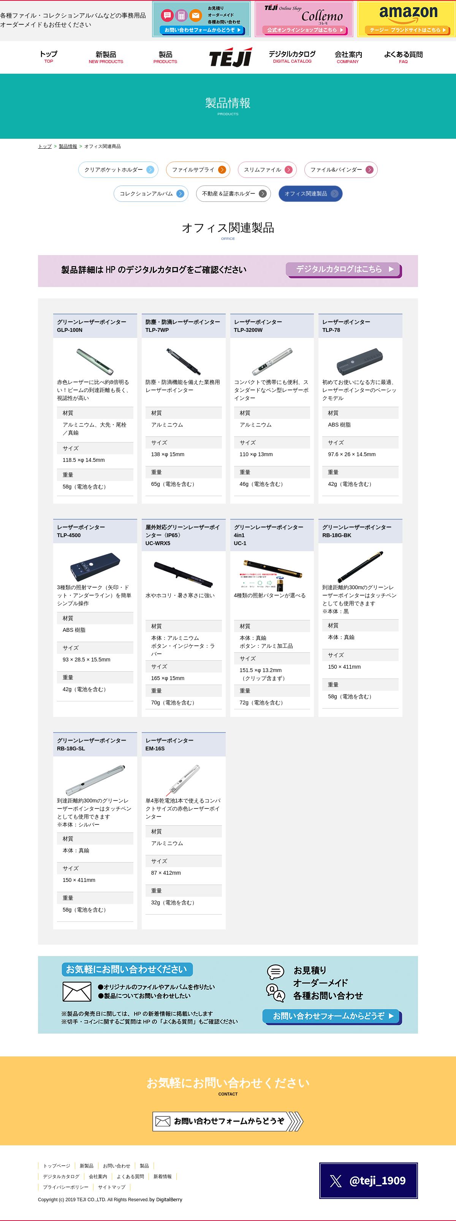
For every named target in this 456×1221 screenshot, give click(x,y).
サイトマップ (111, 1187)
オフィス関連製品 (306, 193)
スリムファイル (262, 169)
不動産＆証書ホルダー (228, 193)
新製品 (86, 1166)
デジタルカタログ (61, 1176)
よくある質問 (130, 1176)
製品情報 (68, 146)
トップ (45, 146)
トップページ (56, 1166)
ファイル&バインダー (336, 169)
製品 (144, 1166)
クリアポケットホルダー (113, 169)
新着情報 (163, 1176)
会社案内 (98, 1176)
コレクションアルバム (146, 193)
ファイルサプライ (193, 169)
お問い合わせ (116, 1166)
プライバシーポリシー (66, 1187)
